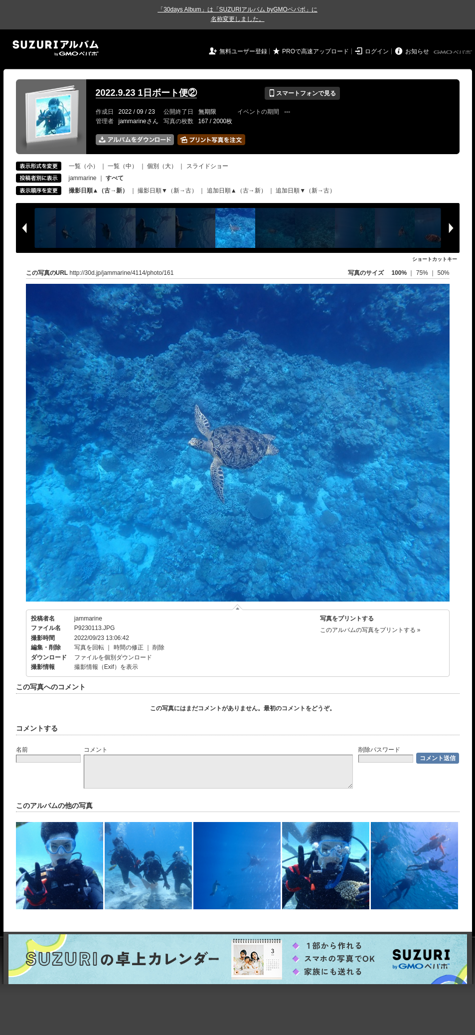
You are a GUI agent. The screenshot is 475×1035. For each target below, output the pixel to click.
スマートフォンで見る (302, 93)
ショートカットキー (434, 259)
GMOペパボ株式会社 (454, 52)
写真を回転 (89, 647)
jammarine (83, 178)
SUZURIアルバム (55, 48)
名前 (22, 749)
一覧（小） (84, 166)
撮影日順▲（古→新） (99, 190)
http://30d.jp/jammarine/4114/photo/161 (122, 272)
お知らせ (417, 51)
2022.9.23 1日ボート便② (146, 93)
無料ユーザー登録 (243, 51)
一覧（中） (123, 166)
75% (423, 272)
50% (443, 272)
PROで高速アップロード (315, 51)
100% (399, 272)
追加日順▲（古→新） (237, 190)
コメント (96, 749)
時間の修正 (129, 647)
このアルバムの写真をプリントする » (370, 629)
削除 (158, 647)
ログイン (377, 51)
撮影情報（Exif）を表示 (106, 666)
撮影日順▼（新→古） (167, 190)
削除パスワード (379, 749)
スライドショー (207, 166)
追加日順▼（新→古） (305, 190)
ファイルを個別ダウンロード (113, 657)
